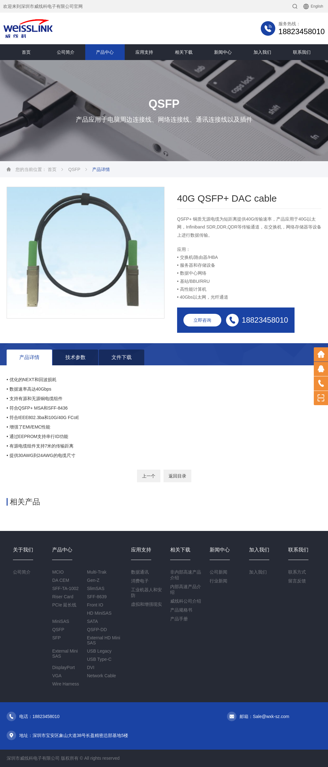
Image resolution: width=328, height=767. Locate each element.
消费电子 (140, 580)
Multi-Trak (97, 572)
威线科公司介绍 (185, 601)
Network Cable (101, 675)
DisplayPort (63, 667)
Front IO (95, 604)
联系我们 (302, 52)
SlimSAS (95, 588)
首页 (26, 52)
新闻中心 (223, 52)
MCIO (58, 572)
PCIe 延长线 (64, 604)
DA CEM (60, 580)
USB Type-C (99, 659)
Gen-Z (93, 580)
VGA (57, 675)
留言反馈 (297, 580)
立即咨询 (202, 320)
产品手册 (179, 618)
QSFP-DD (97, 629)
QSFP (74, 169)
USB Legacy (99, 651)
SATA (92, 621)
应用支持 (144, 52)
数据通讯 (140, 572)
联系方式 (297, 572)
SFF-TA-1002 (65, 588)
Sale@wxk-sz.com (271, 716)
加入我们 (262, 52)
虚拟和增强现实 (146, 604)
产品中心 (105, 52)
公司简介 (66, 52)
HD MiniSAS (99, 613)
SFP (56, 637)
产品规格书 (181, 609)
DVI (90, 667)
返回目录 (177, 475)
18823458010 (301, 31)
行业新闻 (218, 580)
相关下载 (184, 52)
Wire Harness (65, 683)
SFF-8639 (97, 596)
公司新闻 (218, 572)
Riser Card (62, 596)
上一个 (148, 475)
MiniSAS (60, 621)
